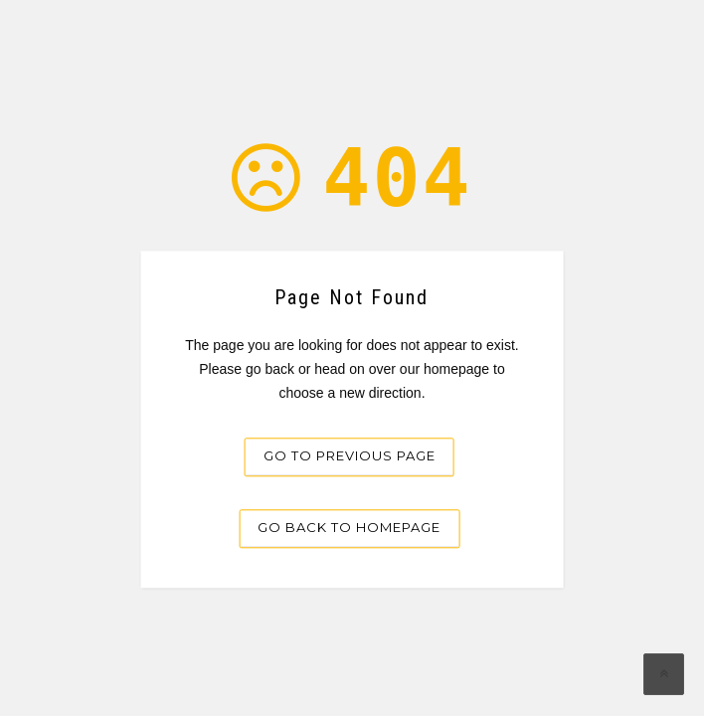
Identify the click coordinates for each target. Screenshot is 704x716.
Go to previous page (350, 456)
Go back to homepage (349, 528)
